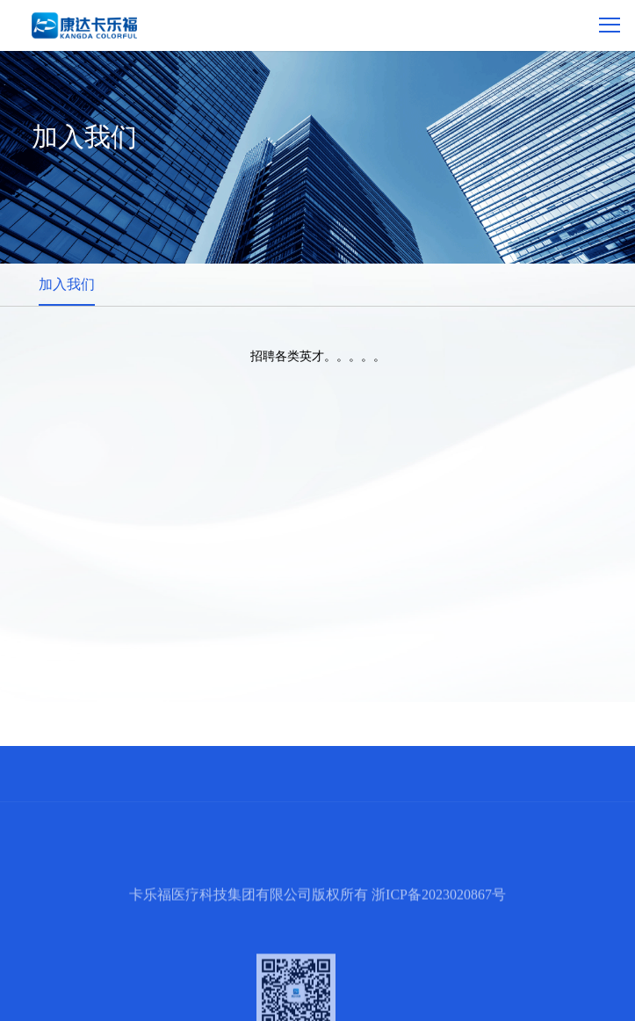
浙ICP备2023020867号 (439, 921)
